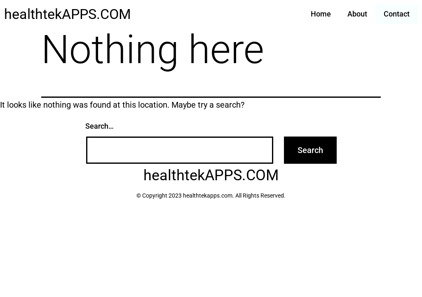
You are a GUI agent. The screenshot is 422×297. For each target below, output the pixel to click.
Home (321, 13)
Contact (397, 13)
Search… (99, 126)
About (357, 13)
